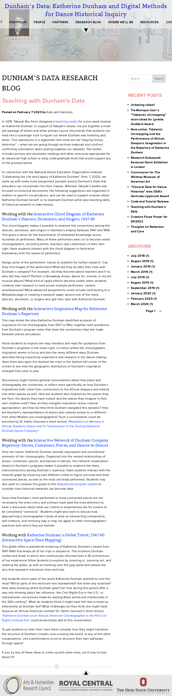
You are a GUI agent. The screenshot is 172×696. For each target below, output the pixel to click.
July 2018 (138, 256)
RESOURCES (149, 22)
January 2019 (141, 266)
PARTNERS (60, 22)
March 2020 (140, 304)
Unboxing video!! (143, 105)
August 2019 (140, 283)
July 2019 (138, 277)
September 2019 (143, 288)
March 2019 (139, 272)
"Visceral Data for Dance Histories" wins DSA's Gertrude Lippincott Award (150, 191)
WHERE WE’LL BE (120, 22)
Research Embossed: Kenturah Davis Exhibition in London (149, 162)
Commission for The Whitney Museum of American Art (145, 176)
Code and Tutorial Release (150, 201)
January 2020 (141, 293)
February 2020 (142, 299)
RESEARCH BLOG (88, 22)
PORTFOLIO (18, 22)
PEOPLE (39, 22)
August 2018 (140, 261)
